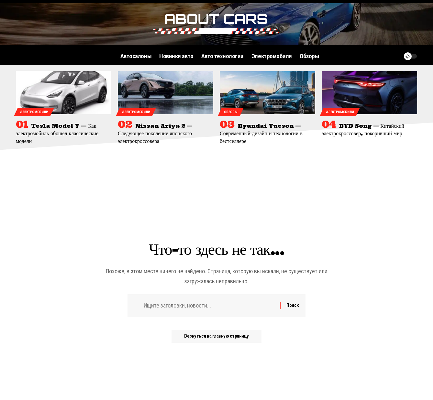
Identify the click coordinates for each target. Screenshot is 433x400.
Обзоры (230, 112)
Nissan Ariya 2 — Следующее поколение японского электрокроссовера (155, 133)
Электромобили (34, 112)
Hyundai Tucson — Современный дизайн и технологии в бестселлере (261, 133)
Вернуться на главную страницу (216, 336)
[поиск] (382, 56)
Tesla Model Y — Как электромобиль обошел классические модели (57, 133)
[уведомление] (395, 56)
